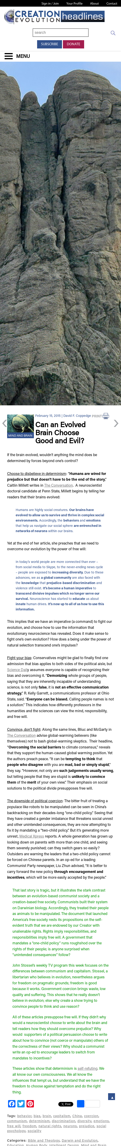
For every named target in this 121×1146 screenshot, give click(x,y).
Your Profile (74, 4)
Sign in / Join (50, 4)
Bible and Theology (44, 1141)
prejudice (86, 1126)
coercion (91, 1116)
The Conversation (58, 486)
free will (14, 1126)
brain (47, 1116)
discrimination (63, 1121)
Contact (111, 4)
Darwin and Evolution (80, 1141)
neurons (70, 1126)
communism (17, 1121)
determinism (39, 1121)
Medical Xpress (31, 836)
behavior (24, 1116)
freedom (29, 1126)
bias (37, 1116)
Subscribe (49, 44)
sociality (34, 1131)
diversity (84, 1121)
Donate (73, 44)
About (94, 4)
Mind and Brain (20, 436)
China (77, 1116)
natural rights (49, 1126)
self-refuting (87, 1069)
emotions (101, 1121)
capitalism (61, 1116)
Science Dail (17, 670)
